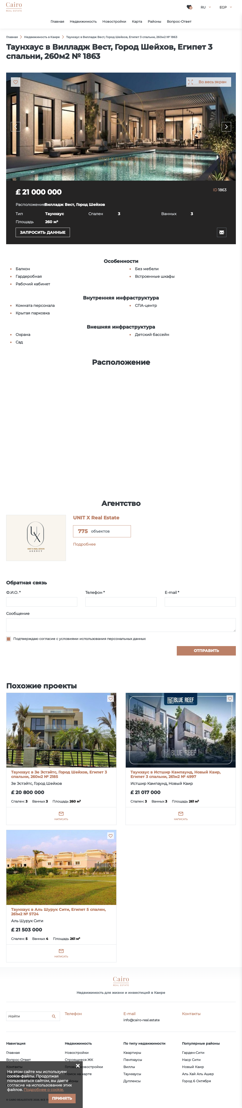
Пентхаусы (132, 1060)
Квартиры (132, 1053)
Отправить (206, 650)
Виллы (129, 1067)
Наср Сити (191, 1060)
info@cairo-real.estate (141, 1020)
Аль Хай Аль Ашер (198, 1074)
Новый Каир (193, 1067)
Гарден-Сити (193, 1053)
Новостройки (77, 1053)
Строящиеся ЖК (79, 1060)
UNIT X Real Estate (96, 518)
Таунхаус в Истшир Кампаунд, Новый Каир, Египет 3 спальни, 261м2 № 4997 (175, 774)
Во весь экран (212, 82)
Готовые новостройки (84, 1067)
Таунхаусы (132, 1074)
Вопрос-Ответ (18, 1060)
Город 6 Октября (196, 1081)
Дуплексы (132, 1081)
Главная (13, 1053)
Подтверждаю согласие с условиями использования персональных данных (79, 639)
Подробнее (84, 544)
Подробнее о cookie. (44, 1089)
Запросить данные (42, 232)
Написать (61, 819)
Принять (62, 1098)
